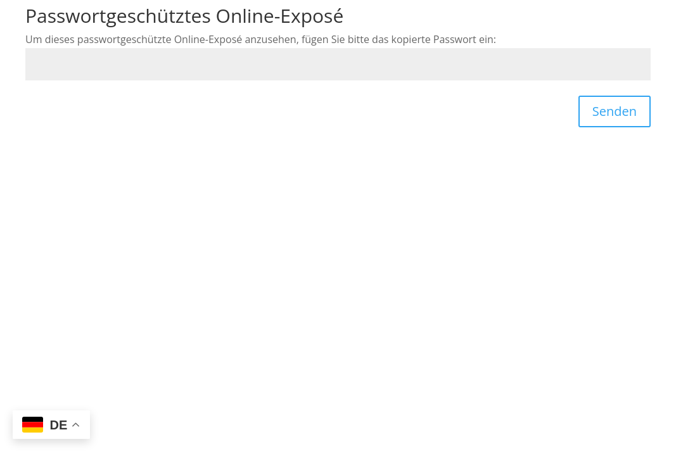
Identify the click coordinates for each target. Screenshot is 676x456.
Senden (614, 111)
